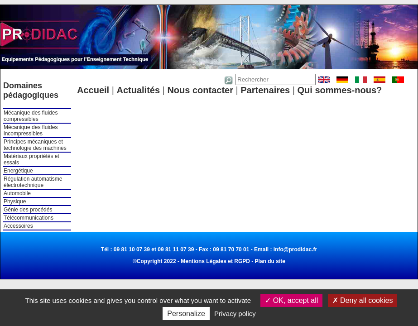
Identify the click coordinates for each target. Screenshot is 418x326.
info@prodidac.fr (295, 249)
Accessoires (18, 226)
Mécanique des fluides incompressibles (31, 130)
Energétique (18, 171)
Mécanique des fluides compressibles (31, 116)
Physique (15, 201)
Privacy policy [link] (235, 313)
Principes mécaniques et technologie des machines (35, 145)
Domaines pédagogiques (30, 90)
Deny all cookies (362, 300)
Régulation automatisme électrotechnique (33, 182)
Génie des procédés (28, 209)
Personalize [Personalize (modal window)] (186, 313)
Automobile (17, 193)
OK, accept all (291, 300)
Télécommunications (28, 218)
